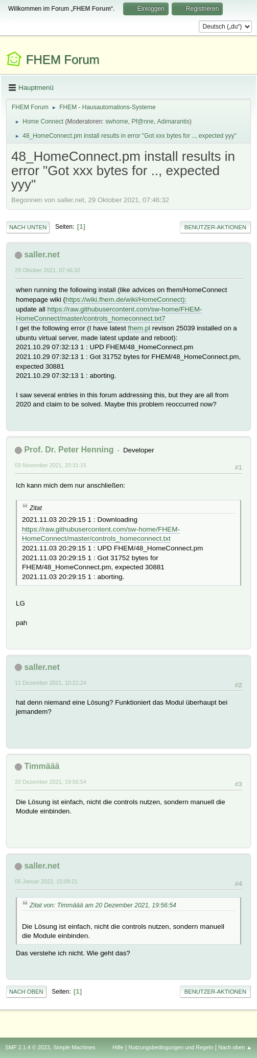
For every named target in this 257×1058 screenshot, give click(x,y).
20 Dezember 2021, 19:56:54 (50, 782)
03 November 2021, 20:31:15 (50, 465)
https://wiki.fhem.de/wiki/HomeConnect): (125, 299)
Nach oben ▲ (235, 1047)
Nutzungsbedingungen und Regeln (170, 1047)
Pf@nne (142, 121)
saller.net (41, 254)
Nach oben (26, 992)
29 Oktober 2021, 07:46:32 (47, 270)
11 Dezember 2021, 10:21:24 (50, 683)
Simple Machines (74, 1047)
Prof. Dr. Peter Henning (68, 449)
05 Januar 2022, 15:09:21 (46, 881)
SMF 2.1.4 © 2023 (27, 1047)
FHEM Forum (63, 59)
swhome (116, 121)
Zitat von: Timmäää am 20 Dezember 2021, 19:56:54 (103, 905)
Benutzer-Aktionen (215, 227)
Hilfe (118, 1047)
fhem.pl (139, 328)
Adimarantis (173, 121)
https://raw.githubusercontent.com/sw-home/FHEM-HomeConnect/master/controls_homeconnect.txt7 (109, 314)
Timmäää (41, 766)
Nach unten (27, 227)
